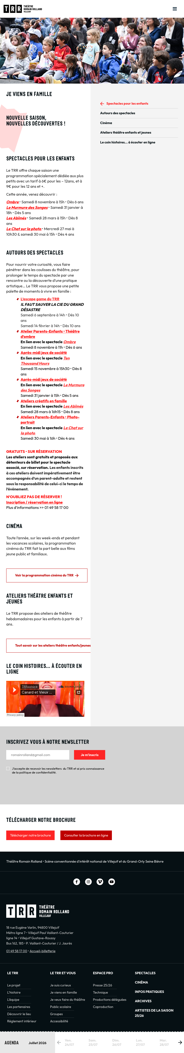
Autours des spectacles (117, 113)
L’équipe (13, 999)
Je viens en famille (63, 992)
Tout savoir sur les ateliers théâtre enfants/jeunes (53, 645)
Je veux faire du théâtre (67, 999)
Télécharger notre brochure (30, 835)
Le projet (13, 985)
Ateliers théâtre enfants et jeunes (125, 132)
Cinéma (106, 123)
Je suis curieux (60, 985)
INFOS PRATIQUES (149, 992)
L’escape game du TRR (40, 298)
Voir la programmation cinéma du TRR (44, 575)
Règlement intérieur (21, 1021)
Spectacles (145, 973)
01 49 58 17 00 (16, 951)
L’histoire (14, 992)
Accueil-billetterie (42, 951)
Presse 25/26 (102, 985)
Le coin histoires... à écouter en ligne (127, 142)
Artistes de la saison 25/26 (154, 1013)
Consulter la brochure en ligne (86, 835)
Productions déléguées (109, 999)
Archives (143, 1001)
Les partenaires (18, 1007)
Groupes (56, 1014)
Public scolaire (60, 1007)
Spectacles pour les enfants (127, 103)
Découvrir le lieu (19, 1014)
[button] (180, 1042)
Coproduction (103, 1007)
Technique (100, 992)
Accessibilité (59, 1021)
